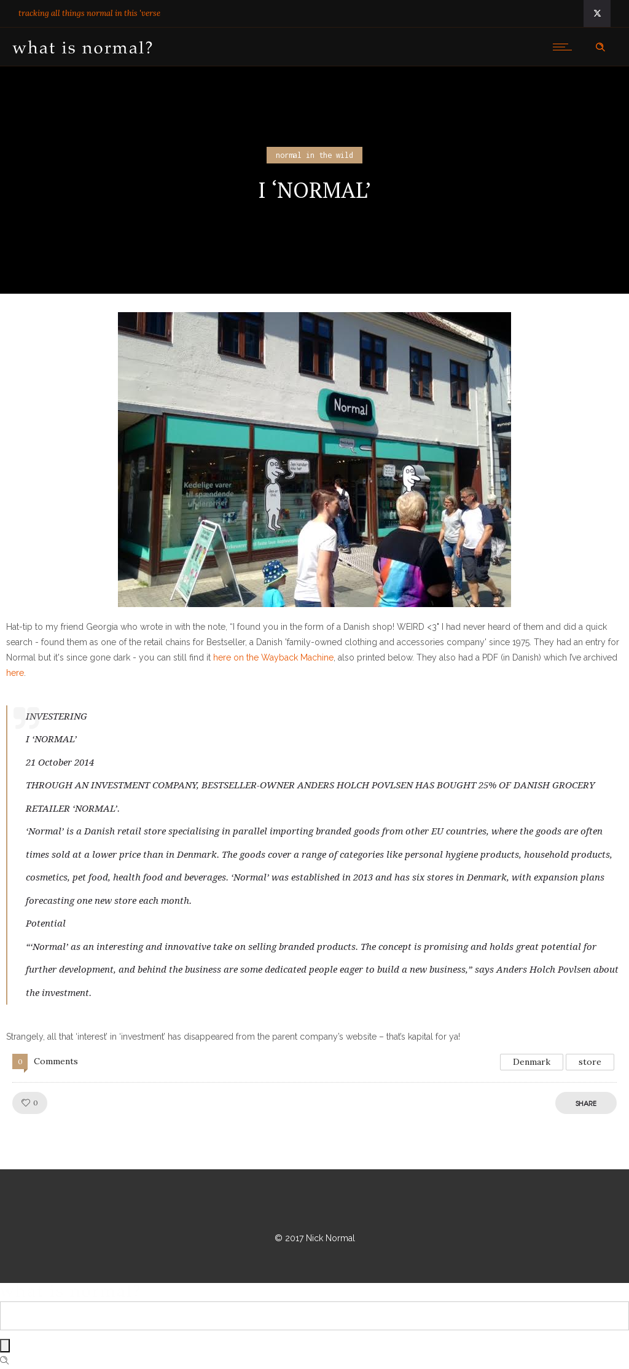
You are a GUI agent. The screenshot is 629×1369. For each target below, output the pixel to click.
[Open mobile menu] (565, 46)
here (15, 673)
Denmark (531, 1061)
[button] (314, 459)
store (590, 1061)
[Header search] (600, 47)
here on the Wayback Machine (273, 657)
